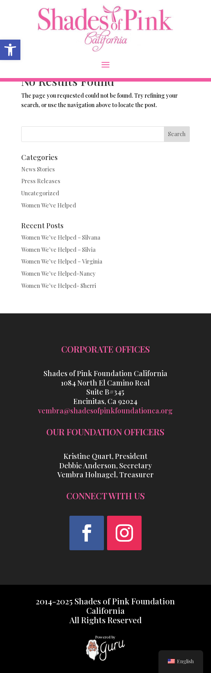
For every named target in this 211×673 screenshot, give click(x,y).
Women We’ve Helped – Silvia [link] (58, 249)
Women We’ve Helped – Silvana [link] (60, 237)
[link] (10, 50)
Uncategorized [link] (40, 193)
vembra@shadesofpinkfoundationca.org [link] (105, 410)
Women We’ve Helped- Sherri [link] (58, 285)
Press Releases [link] (40, 181)
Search (177, 134)
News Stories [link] (38, 169)
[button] (105, 64)
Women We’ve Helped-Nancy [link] (58, 273)
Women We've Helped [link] (48, 205)
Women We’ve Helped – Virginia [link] (61, 261)
